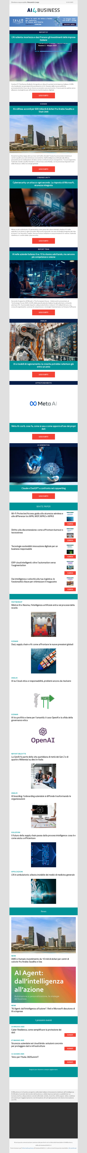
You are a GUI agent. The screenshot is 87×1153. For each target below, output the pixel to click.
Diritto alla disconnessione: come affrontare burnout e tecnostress (37, 531)
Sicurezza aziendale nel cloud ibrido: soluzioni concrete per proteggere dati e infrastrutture (37, 1045)
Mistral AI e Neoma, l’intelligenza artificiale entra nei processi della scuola (43, 606)
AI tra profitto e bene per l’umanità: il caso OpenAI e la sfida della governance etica (42, 719)
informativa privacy (28, 1148)
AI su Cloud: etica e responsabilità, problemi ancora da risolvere (41, 681)
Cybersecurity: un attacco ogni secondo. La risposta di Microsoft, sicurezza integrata (43, 184)
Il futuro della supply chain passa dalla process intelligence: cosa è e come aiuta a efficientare (43, 837)
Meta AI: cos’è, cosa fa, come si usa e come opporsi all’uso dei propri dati (43, 427)
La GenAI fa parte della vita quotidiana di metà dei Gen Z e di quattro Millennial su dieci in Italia (39, 758)
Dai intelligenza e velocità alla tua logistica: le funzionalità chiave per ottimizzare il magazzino (34, 580)
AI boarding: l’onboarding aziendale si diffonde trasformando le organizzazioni (41, 797)
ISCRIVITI (70, 1035)
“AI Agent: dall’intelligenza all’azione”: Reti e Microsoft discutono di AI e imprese (43, 1010)
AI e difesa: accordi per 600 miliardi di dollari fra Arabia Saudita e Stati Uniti (43, 110)
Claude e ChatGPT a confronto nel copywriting (44, 488)
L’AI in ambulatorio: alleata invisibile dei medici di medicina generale (43, 874)
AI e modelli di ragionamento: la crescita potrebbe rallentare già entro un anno (43, 365)
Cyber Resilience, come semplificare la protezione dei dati (36, 1031)
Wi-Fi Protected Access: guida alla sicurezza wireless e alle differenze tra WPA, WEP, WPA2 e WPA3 (37, 515)
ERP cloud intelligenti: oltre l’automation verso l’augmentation (33, 564)
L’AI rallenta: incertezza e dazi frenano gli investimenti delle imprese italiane (43, 38)
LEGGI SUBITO (43, 95)
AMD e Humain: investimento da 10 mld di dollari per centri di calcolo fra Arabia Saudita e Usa (40, 960)
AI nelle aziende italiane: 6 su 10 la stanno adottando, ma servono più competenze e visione (43, 255)
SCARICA (70, 524)
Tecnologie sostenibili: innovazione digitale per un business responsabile (34, 547)
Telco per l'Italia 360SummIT (25, 1057)
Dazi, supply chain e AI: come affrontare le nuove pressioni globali (42, 644)
